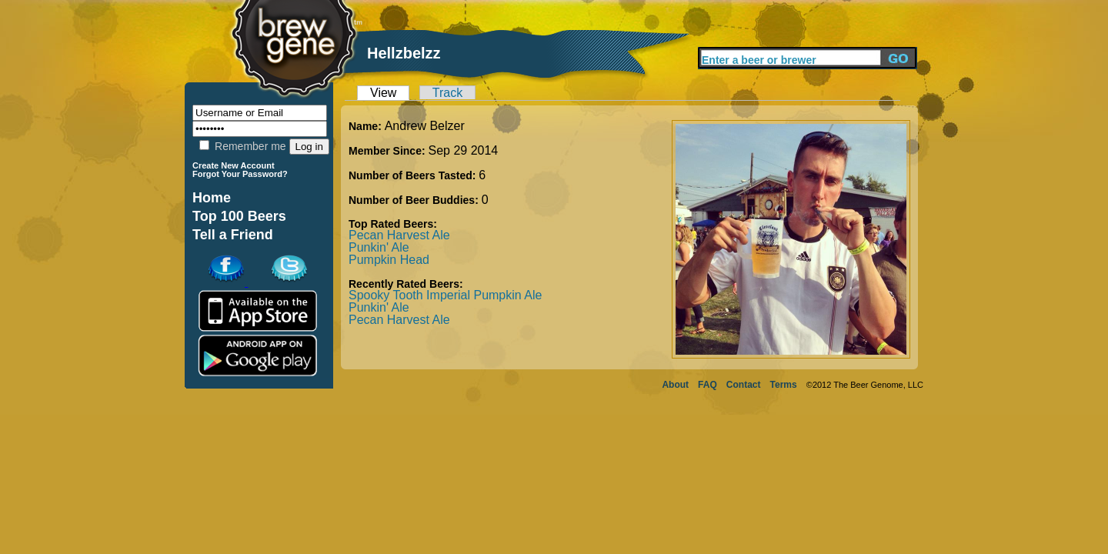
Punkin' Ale (379, 247)
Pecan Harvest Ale (399, 235)
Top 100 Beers (239, 216)
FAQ (707, 384)
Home (211, 197)
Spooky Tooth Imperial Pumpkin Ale (445, 295)
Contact (743, 384)
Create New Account (233, 165)
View (383, 92)
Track (447, 92)
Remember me (242, 146)
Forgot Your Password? (240, 174)
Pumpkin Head (389, 259)
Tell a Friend (232, 234)
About (675, 384)
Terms (783, 384)
